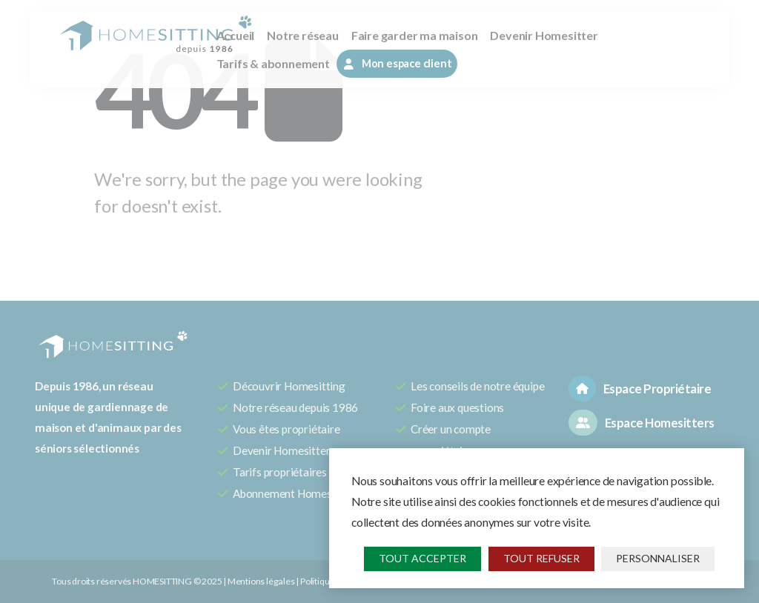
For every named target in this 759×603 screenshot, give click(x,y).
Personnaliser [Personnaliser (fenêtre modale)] (658, 558)
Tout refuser (541, 558)
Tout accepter (422, 558)
